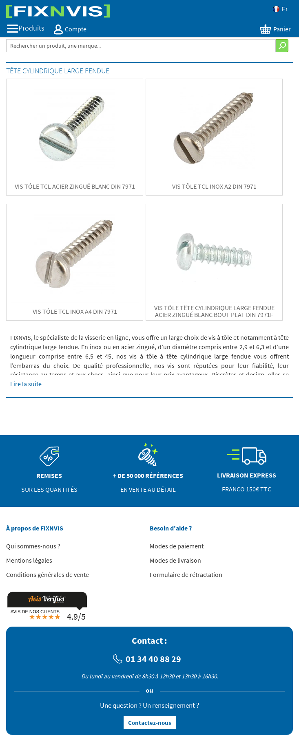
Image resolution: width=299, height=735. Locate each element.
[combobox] (141, 45)
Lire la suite (26, 384)
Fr (281, 9)
